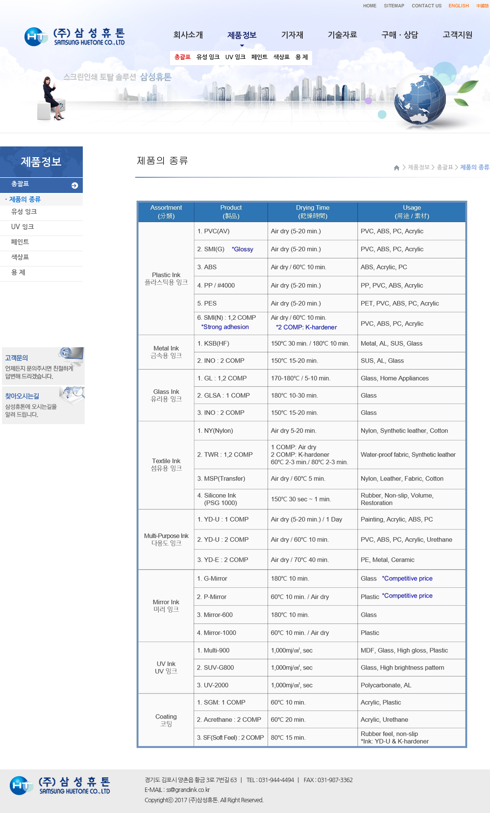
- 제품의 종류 (23, 199)
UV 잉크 (22, 227)
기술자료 (342, 35)
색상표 (20, 257)
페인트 (20, 242)
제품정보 (419, 167)
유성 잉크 (24, 212)
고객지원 (457, 35)
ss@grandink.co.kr (187, 790)
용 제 (18, 272)
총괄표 (20, 184)
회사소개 (188, 35)
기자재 (292, 35)
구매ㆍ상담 (400, 35)
